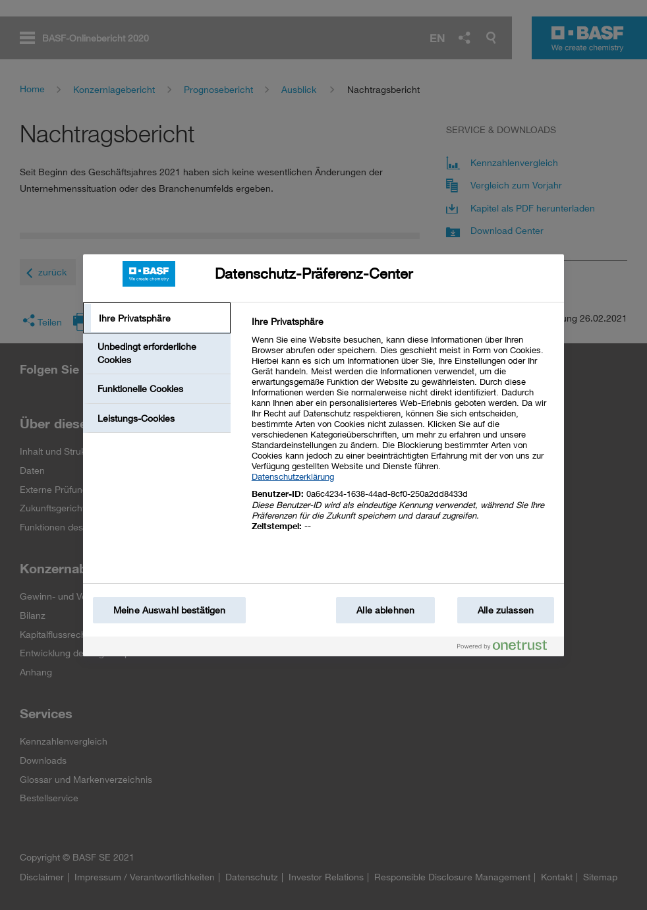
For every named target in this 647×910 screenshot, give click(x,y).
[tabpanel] (402, 431)
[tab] (156, 318)
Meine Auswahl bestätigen (169, 609)
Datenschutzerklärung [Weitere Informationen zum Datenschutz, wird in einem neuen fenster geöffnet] (293, 476)
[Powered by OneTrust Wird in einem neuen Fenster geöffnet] (507, 648)
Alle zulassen (506, 609)
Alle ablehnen (385, 609)
